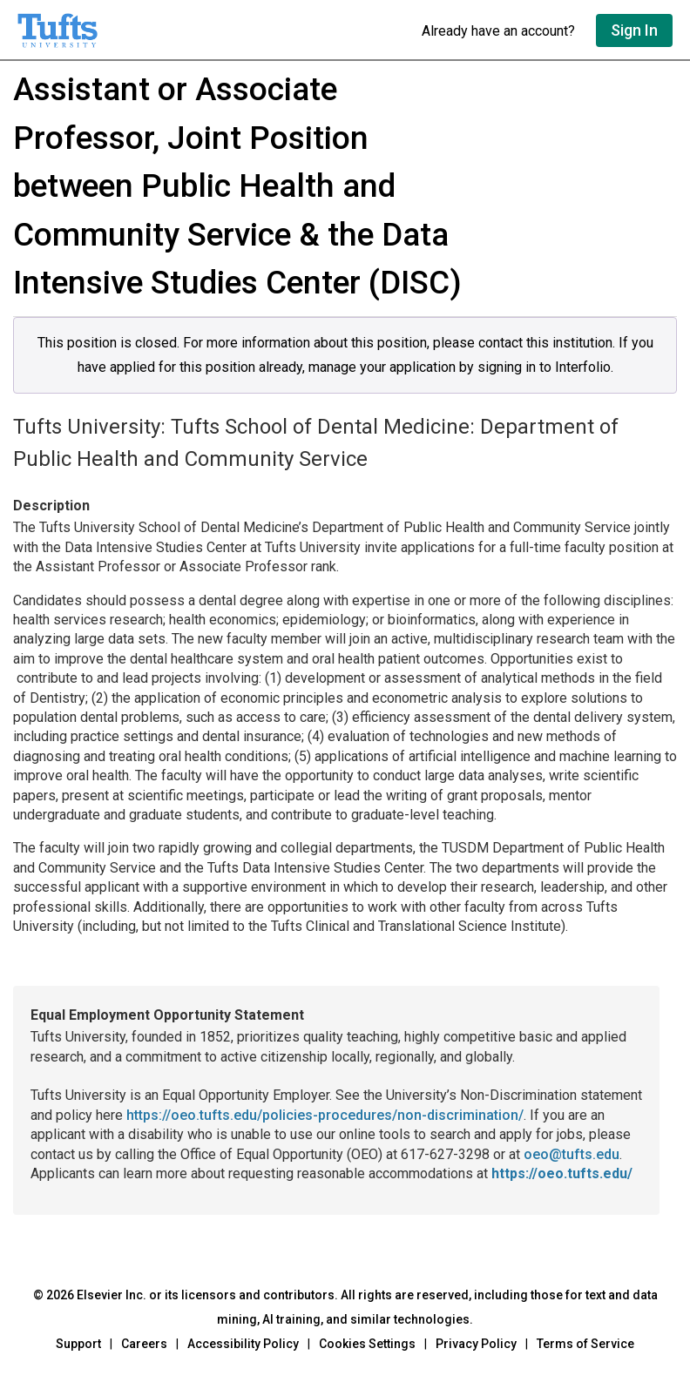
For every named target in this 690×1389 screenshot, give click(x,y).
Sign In (634, 30)
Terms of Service (585, 1344)
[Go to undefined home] (210, 30)
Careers (144, 1344)
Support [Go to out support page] (78, 1344)
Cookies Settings (367, 1344)
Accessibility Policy (243, 1344)
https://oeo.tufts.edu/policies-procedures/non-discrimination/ (325, 1115)
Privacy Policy (476, 1344)
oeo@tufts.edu (571, 1154)
